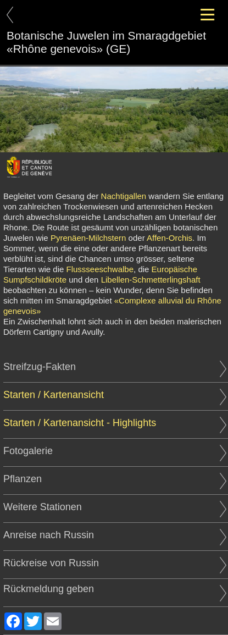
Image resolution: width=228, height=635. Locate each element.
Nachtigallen (124, 196)
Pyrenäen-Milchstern (88, 237)
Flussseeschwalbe (100, 269)
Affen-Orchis (169, 237)
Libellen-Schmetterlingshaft (151, 279)
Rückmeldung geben (114, 589)
